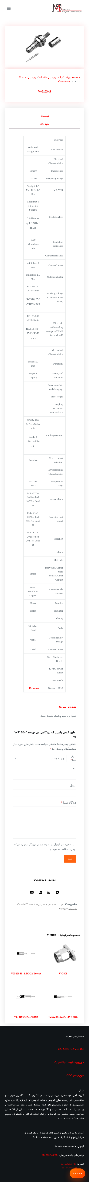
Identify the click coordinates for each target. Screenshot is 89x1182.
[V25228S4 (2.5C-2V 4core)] (63, 996)
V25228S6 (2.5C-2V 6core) (26, 973)
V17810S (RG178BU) (26, 1016)
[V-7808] (63, 953)
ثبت (70, 859)
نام (74, 768)
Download (34, 688)
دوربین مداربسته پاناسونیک (69, 1062)
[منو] (9, 8)
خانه (77, 77)
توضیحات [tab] (45, 116)
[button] (57, 892)
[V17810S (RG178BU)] (26, 996)
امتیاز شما (73, 758)
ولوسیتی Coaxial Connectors (32, 904)
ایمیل (73, 785)
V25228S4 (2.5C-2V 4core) (63, 1016)
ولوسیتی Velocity (47, 77)
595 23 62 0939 (50, 1155)
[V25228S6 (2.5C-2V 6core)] (26, 953)
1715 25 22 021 (68, 1163)
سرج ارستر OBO (75, 1075)
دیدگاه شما (68, 802)
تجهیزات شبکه (66, 77)
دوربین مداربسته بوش (70, 1048)
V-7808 (63, 973)
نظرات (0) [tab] (44, 124)
